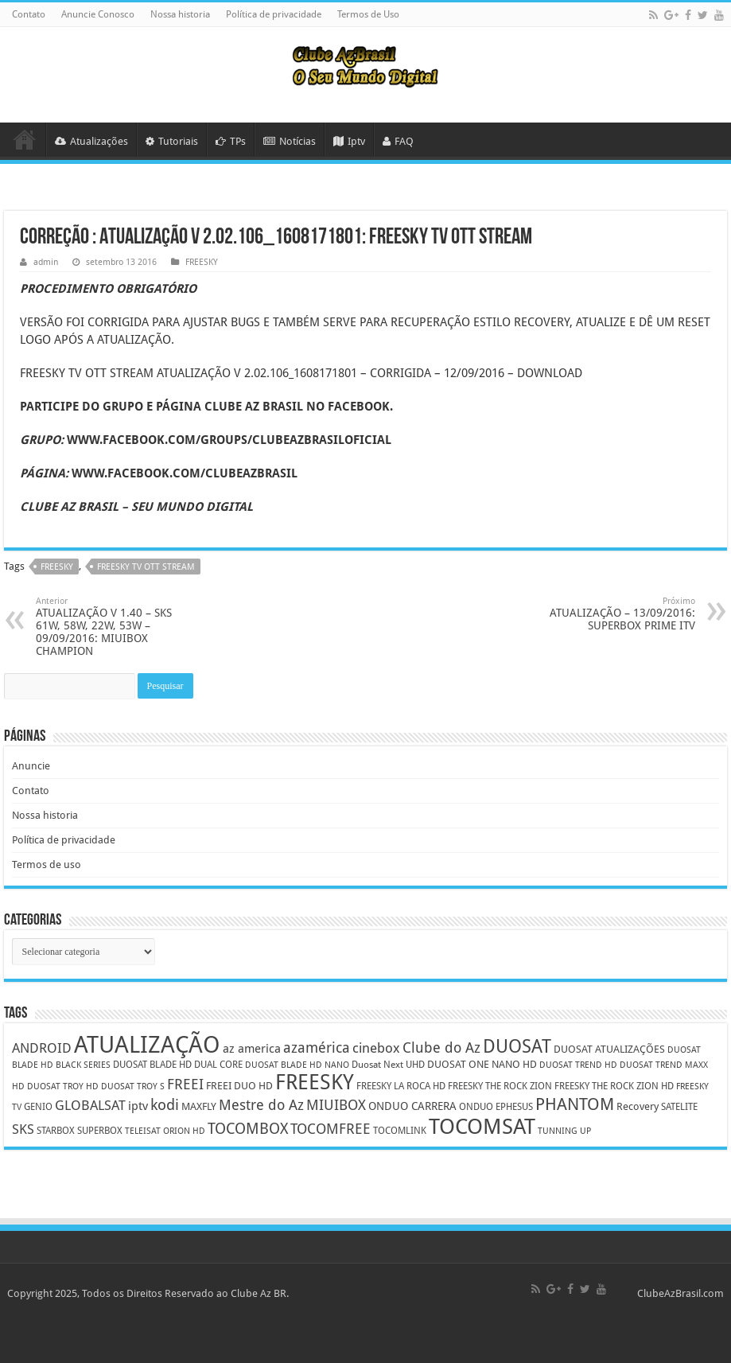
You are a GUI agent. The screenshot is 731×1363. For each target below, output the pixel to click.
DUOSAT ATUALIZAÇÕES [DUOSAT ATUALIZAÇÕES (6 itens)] (609, 1049)
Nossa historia (180, 14)
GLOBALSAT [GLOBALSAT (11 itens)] (90, 1105)
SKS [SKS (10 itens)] (23, 1129)
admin (45, 262)
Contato (28, 14)
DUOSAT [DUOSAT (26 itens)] (517, 1046)
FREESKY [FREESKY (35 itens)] (314, 1082)
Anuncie (31, 766)
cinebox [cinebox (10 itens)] (376, 1048)
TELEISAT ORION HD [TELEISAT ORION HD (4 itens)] (165, 1131)
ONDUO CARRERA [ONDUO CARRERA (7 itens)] (412, 1106)
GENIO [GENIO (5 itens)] (38, 1106)
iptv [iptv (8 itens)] (138, 1106)
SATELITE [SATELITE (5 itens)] (679, 1106)
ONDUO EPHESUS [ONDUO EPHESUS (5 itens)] (496, 1106)
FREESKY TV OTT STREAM (146, 567)
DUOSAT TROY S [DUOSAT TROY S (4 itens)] (133, 1086)
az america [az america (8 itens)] (252, 1049)
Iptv (349, 141)
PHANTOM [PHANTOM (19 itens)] (574, 1104)
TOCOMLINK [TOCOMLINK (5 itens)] (399, 1130)
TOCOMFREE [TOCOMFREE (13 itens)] (330, 1128)
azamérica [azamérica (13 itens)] (316, 1047)
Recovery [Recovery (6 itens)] (637, 1106)
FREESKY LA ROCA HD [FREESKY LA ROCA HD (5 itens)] (400, 1086)
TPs (231, 141)
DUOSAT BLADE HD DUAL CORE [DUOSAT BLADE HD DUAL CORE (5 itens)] (178, 1064)
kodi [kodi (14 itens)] (164, 1105)
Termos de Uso (368, 14)
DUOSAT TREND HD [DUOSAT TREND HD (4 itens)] (578, 1065)
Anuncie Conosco (97, 14)
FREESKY (201, 262)
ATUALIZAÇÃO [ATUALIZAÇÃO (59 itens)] (147, 1044)
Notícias (289, 141)
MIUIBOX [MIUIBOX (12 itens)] (336, 1104)
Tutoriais (172, 141)
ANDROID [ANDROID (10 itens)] (42, 1048)
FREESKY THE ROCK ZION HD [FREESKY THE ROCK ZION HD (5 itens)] (614, 1086)
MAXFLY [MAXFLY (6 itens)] (198, 1106)
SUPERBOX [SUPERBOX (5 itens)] (99, 1130)
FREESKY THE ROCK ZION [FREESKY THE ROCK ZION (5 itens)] (500, 1086)
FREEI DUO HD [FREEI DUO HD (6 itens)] (239, 1086)
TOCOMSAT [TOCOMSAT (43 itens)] (482, 1126)
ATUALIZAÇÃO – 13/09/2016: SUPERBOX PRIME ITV (613, 614)
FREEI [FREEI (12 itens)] (185, 1084)
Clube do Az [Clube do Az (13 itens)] (441, 1047)
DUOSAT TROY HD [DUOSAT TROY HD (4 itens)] (63, 1086)
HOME (24, 139)
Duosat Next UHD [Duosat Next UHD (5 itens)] (388, 1064)
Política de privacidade (273, 14)
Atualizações (91, 141)
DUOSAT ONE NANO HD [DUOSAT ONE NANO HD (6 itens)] (482, 1064)
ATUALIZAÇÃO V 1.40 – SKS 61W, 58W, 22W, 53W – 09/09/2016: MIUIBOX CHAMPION (117, 626)
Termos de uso (46, 864)
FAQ (398, 141)
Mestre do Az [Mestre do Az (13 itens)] (261, 1104)
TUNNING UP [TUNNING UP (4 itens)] (564, 1131)
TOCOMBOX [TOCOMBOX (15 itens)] (248, 1129)
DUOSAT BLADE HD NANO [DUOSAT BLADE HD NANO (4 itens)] (297, 1065)
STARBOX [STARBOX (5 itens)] (56, 1130)
